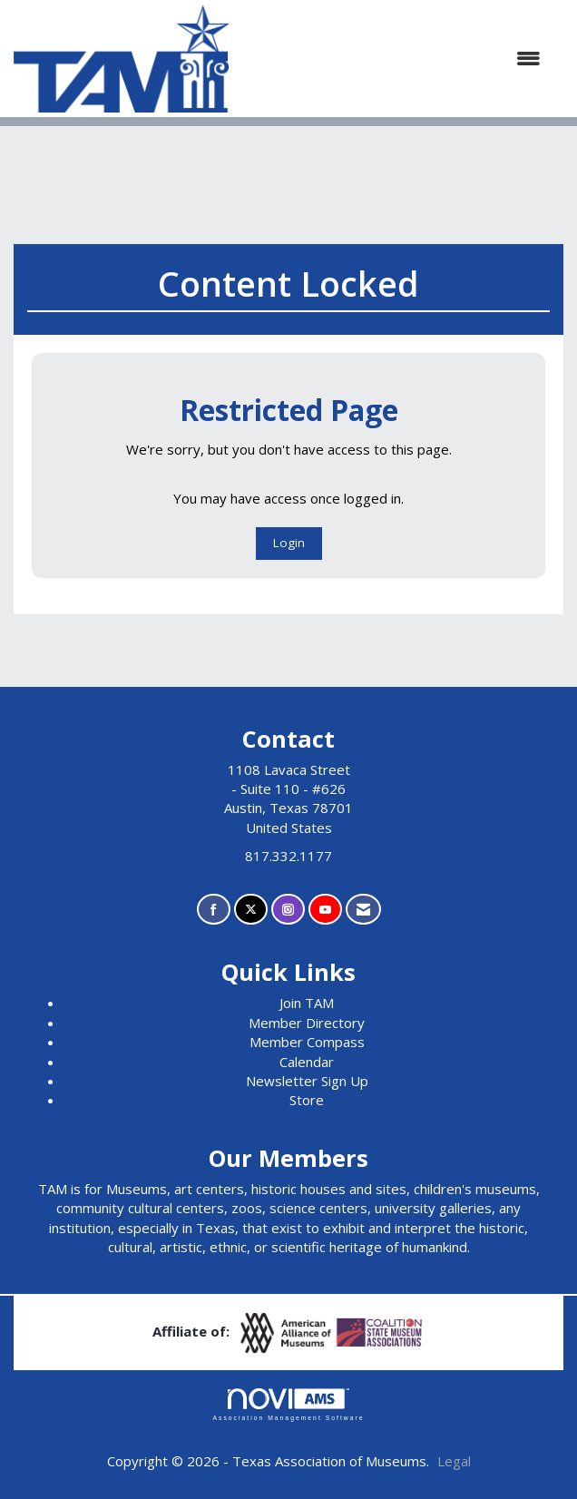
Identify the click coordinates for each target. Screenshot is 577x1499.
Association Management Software (288, 1404)
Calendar (306, 1062)
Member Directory (307, 1023)
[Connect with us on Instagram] (288, 910)
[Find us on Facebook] (213, 910)
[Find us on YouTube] (325, 910)
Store (306, 1100)
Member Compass (307, 1042)
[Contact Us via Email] (363, 910)
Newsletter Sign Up (307, 1081)
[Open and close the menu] (394, 58)
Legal (454, 1461)
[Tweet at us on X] (251, 910)
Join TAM (306, 1003)
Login (289, 542)
